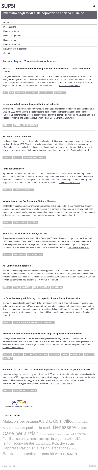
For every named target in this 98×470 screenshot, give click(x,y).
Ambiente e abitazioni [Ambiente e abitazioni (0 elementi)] (80, 422)
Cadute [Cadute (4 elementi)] (81, 428)
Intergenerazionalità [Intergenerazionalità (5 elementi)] (66, 439)
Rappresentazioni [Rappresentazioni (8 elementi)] (17, 448)
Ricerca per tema (11, 31)
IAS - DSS (17, 157)
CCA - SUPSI (32, 93)
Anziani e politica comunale (17, 136)
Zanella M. (57, 287)
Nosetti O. (49, 322)
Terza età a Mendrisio (13, 168)
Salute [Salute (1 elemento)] (72, 448)
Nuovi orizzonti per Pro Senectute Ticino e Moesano (29, 201)
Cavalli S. (20, 93)
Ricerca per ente (10, 40)
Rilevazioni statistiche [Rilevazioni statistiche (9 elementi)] (50, 448)
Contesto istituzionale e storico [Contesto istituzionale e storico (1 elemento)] (56, 434)
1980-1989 (7, 157)
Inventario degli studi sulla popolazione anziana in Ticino (43, 13)
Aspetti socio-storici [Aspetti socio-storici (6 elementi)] (37, 428)
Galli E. (17, 125)
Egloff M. (32, 222)
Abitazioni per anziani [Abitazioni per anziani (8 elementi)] (20, 421)
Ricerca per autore (11, 44)
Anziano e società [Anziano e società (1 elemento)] (12, 428)
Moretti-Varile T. (41, 287)
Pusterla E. (60, 93)
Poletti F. (7, 358)
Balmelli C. (25, 287)
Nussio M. (89, 355)
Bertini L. (18, 355)
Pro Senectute (30, 125)
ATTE (16, 287)
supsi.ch (92, 466)
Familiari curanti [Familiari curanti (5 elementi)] (14, 439)
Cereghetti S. (45, 93)
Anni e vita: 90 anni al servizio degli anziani (25, 233)
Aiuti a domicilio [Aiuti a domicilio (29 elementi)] (55, 421)
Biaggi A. (29, 355)
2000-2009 (7, 322)
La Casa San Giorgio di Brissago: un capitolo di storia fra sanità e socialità (41, 298)
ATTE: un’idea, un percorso (17, 265)
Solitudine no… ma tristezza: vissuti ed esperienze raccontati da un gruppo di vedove (47, 369)
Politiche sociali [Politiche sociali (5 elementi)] (63, 443)
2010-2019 (7, 222)
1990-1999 (7, 125)
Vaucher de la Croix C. (34, 157)
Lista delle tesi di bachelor (15, 49)
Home (6, 22)
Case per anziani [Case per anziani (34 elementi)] (21, 433)
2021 (5, 93)
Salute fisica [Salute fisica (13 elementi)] (14, 453)
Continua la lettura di (69, 85)
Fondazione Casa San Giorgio (28, 322)
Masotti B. (55, 355)
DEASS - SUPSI (20, 222)
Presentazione (9, 27)
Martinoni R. (19, 255)
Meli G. (65, 355)
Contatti (6, 53)
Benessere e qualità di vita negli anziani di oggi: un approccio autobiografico (42, 333)
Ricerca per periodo (12, 36)
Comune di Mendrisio (23, 190)
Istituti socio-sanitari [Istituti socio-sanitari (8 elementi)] (19, 443)
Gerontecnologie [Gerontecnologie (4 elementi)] (38, 439)
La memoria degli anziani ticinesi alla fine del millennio (31, 104)
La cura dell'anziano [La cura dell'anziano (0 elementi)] (44, 444)
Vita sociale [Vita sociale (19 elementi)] (65, 453)
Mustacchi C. (76, 355)
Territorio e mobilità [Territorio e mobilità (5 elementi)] (39, 454)
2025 (11, 93)
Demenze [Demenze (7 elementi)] (81, 434)
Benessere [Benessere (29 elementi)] (64, 427)
